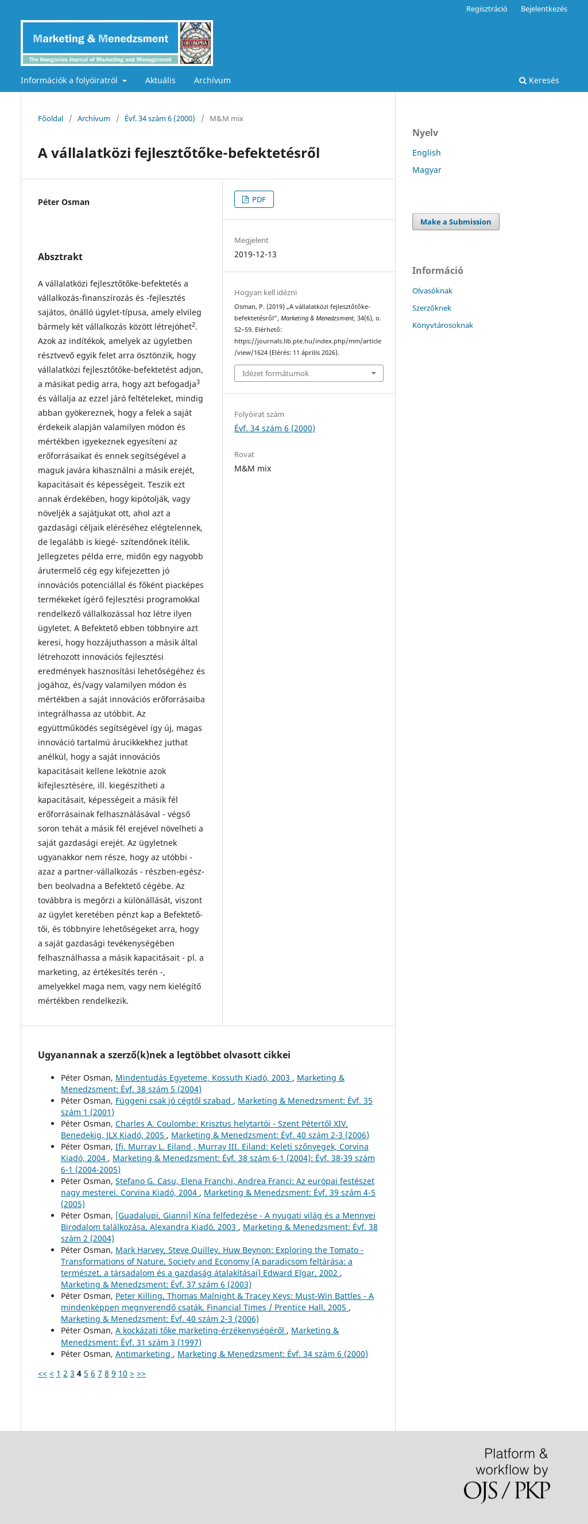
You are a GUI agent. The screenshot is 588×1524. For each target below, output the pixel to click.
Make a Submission (456, 221)
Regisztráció (487, 8)
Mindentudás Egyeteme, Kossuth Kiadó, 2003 (203, 1077)
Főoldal (50, 118)
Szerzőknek (431, 308)
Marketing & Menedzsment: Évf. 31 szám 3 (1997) (200, 1336)
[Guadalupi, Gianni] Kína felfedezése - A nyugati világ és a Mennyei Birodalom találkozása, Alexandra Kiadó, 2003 (218, 1221)
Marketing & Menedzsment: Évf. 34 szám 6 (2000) (272, 1353)
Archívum (212, 80)
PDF (258, 199)
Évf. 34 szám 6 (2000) (160, 118)
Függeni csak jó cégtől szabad (174, 1100)
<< (42, 1373)
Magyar (427, 169)
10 (122, 1373)
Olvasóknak (432, 290)
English (426, 152)
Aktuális (160, 80)
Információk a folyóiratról (70, 80)
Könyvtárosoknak (442, 325)
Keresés (539, 80)
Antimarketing (144, 1353)
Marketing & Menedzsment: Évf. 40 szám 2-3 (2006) (270, 1135)
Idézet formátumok (275, 373)
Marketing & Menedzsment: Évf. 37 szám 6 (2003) (156, 1284)
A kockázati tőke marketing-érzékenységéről (201, 1330)
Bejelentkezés (544, 8)
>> (141, 1373)
